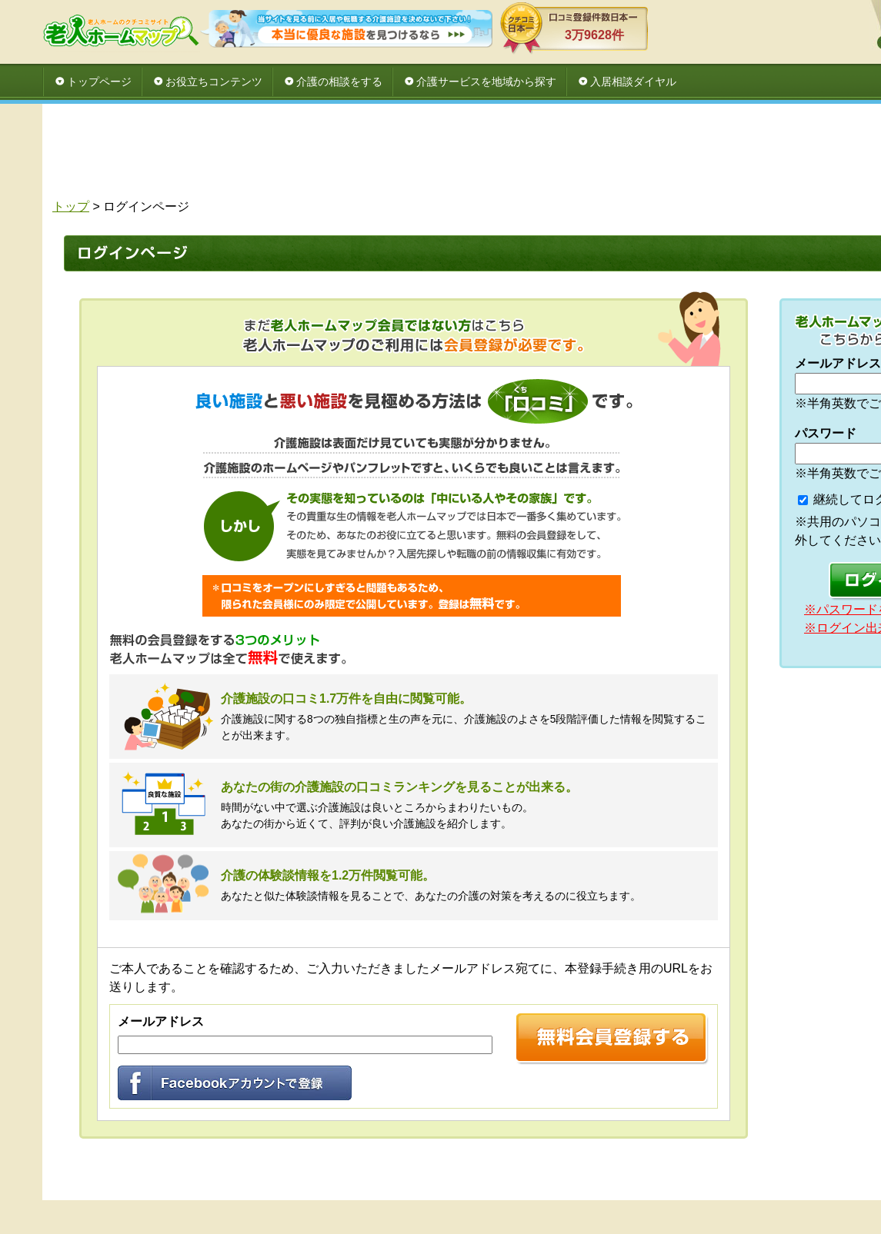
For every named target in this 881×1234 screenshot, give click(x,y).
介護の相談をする (339, 81)
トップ (70, 206)
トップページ (99, 81)
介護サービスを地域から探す (486, 81)
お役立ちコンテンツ (213, 81)
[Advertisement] (519, 155)
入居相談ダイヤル (633, 81)
